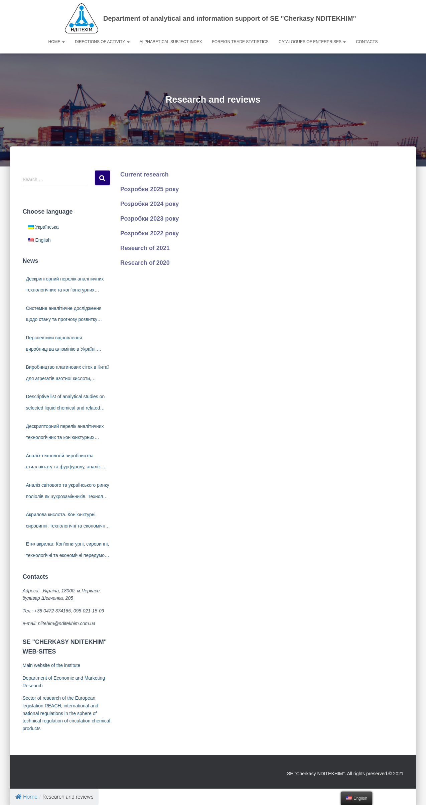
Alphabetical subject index (171, 41)
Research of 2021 (145, 248)
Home (56, 41)
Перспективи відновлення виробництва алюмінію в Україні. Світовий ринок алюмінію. (61, 345)
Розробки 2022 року (149, 233)
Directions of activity (102, 41)
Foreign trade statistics (240, 41)
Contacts (367, 41)
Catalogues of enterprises (312, 41)
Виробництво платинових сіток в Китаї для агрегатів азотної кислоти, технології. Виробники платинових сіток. (67, 374)
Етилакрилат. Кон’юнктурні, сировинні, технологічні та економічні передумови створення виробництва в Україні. (68, 551)
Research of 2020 (145, 262)
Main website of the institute (52, 665)
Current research (144, 174)
